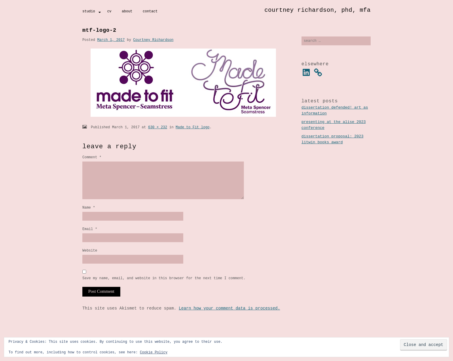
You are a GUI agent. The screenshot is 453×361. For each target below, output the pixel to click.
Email (89, 236)
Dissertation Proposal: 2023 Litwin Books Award (333, 140)
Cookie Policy (153, 352)
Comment (91, 157)
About (127, 11)
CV (109, 11)
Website (89, 259)
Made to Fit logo (192, 127)
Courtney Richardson (153, 39)
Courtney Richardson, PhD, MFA (317, 10)
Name (88, 214)
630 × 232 (157, 127)
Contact (150, 11)
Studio (88, 11)
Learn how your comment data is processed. (229, 318)
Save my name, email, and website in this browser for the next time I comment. (163, 287)
